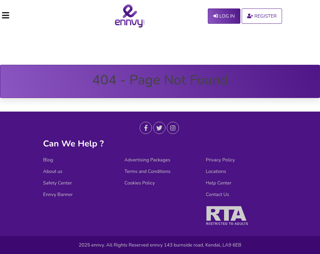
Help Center (219, 183)
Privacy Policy (220, 160)
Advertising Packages (147, 160)
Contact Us (217, 194)
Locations (216, 171)
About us (52, 171)
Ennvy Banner (58, 194)
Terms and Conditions (147, 171)
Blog (48, 160)
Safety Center (57, 183)
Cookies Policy (139, 183)
